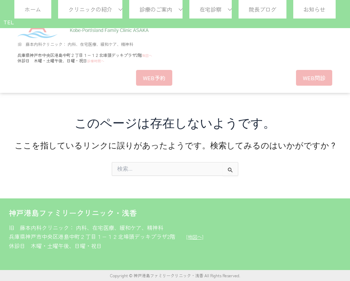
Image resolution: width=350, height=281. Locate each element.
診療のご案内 (155, 9)
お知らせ (314, 9)
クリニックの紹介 (90, 9)
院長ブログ (262, 9)
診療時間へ (97, 60)
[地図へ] (195, 236)
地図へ (148, 55)
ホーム (33, 9)
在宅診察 (210, 9)
